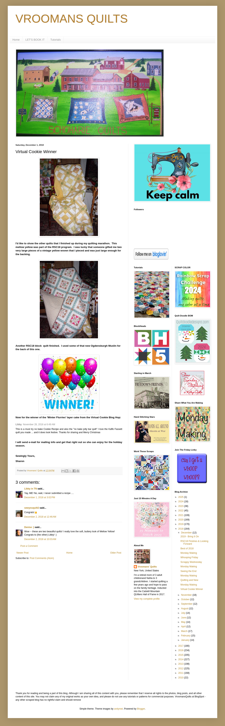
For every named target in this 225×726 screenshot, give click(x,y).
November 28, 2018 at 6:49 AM (39, 424)
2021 (181, 515)
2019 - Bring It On (189, 536)
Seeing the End (188, 571)
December (186, 532)
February (186, 635)
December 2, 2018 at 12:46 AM (40, 516)
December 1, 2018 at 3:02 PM (39, 497)
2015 (181, 655)
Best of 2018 (186, 548)
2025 (181, 497)
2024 (181, 501)
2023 (181, 506)
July (183, 613)
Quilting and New (189, 580)
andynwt (118, 708)
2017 (181, 646)
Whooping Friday (189, 557)
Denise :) (29, 527)
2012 (181, 668)
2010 (181, 677)
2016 (181, 650)
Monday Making (188, 553)
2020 (181, 519)
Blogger (141, 708)
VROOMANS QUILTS (72, 18)
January (185, 640)
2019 (181, 524)
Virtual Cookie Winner (191, 589)
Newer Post (22, 552)
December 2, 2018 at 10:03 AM (40, 539)
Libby (19, 424)
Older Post (115, 552)
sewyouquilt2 (31, 508)
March (184, 631)
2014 (181, 659)
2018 (181, 528)
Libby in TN (30, 488)
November (186, 595)
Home (16, 39)
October (185, 599)
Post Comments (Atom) (42, 558)
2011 (181, 673)
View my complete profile (147, 598)
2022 (181, 510)
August (185, 608)
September (187, 604)
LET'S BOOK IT (34, 39)
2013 (181, 664)
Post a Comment (29, 546)
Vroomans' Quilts (147, 566)
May (183, 622)
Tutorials (55, 39)
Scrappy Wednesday (191, 562)
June (184, 617)
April (183, 626)
